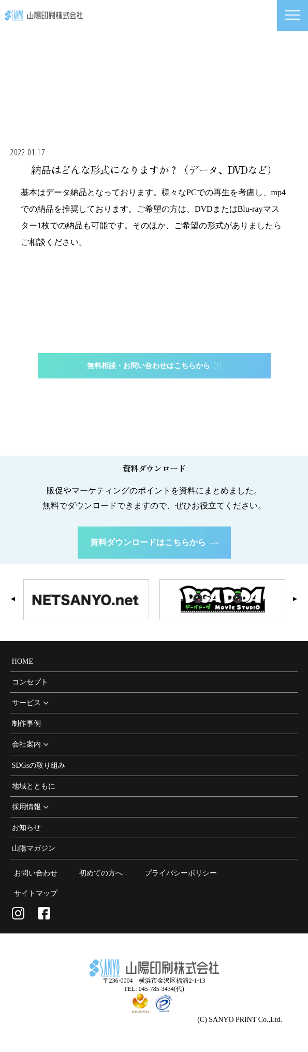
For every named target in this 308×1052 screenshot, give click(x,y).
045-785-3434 (161, 392)
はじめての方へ (154, 434)
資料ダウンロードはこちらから (154, 542)
